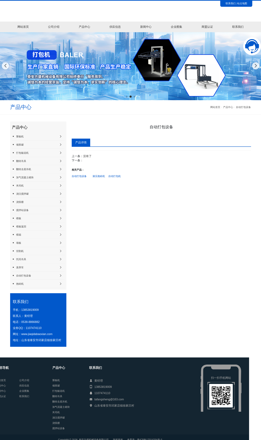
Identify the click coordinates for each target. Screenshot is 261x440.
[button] (127, 97)
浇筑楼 (18, 201)
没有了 (87, 156)
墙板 (16, 242)
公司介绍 (53, 26)
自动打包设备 (243, 107)
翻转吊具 (19, 160)
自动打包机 (114, 176)
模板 (16, 218)
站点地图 (242, 3)
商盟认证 (207, 26)
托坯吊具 (19, 259)
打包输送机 (20, 152)
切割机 (18, 250)
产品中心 (84, 26)
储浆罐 (18, 144)
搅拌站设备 (20, 210)
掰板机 (18, 136)
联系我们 (231, 3)
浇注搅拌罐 (20, 193)
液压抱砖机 (99, 176)
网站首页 (23, 26)
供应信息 (115, 26)
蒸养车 (18, 267)
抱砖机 (18, 283)
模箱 (16, 234)
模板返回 (19, 226)
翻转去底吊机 (21, 169)
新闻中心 (146, 26)
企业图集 (176, 26)
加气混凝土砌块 (23, 177)
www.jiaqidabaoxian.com (36, 334)
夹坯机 (18, 185)
